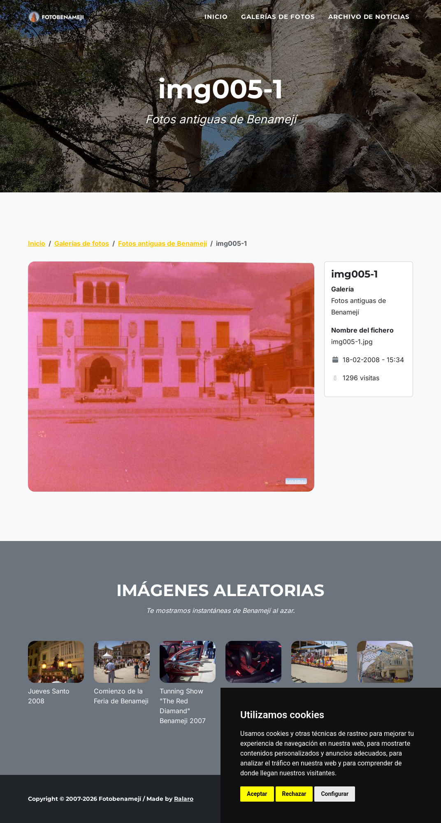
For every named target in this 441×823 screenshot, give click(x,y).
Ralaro (183, 798)
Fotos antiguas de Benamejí (162, 243)
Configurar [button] (334, 794)
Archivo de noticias (369, 21)
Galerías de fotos (278, 21)
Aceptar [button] (257, 794)
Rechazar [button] (294, 794)
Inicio (216, 21)
